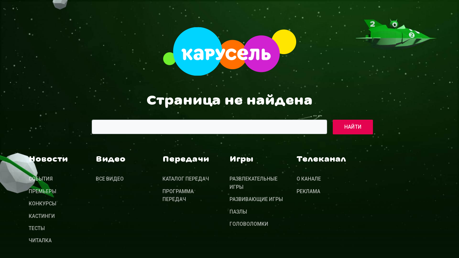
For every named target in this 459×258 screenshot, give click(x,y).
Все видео (110, 179)
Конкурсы (42, 203)
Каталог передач (185, 179)
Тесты (37, 228)
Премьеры (42, 191)
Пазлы (238, 212)
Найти (353, 127)
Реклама (308, 191)
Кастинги (42, 216)
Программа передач (178, 195)
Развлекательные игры (254, 183)
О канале (309, 179)
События (41, 179)
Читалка (40, 240)
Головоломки (249, 224)
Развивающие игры (256, 199)
